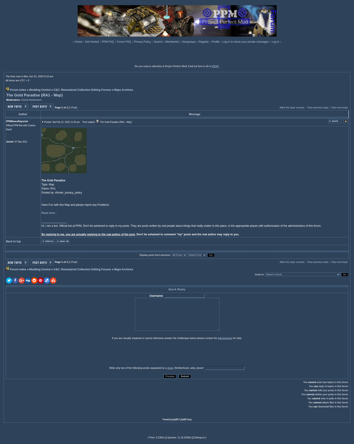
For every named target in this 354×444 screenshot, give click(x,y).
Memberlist (172, 41)
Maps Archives (123, 89)
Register (204, 41)
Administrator (225, 338)
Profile (216, 41)
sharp (170, 368)
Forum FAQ (124, 41)
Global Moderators (31, 99)
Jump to (259, 274)
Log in (275, 41)
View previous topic (318, 107)
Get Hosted (92, 41)
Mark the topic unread (292, 107)
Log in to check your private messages (245, 41)
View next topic (339, 107)
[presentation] (41, 353)
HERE (215, 66)
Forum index (18, 89)
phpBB (175, 419)
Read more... (49, 213)
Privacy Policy (142, 41)
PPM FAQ (108, 41)
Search (158, 41)
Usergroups (189, 41)
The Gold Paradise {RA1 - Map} (34, 95)
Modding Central (40, 89)
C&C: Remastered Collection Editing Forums (82, 89)
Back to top (13, 241)
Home (79, 41)
